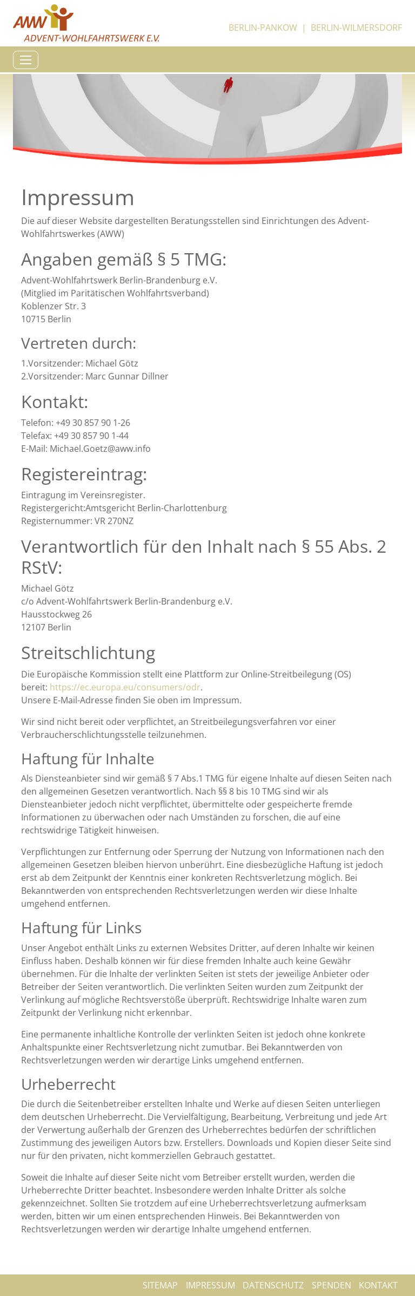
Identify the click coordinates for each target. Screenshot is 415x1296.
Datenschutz (273, 1285)
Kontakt (378, 1285)
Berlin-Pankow (263, 27)
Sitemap (160, 1285)
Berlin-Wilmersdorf (356, 27)
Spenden (331, 1285)
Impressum (210, 1285)
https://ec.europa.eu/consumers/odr (125, 687)
